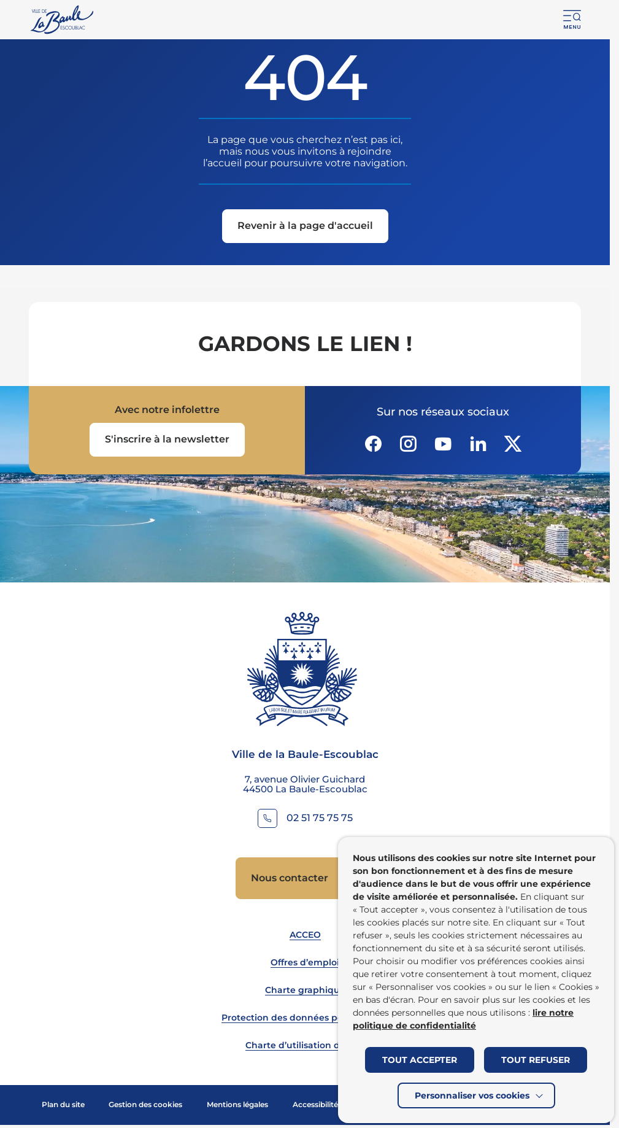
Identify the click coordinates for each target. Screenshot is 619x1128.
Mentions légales (237, 1104)
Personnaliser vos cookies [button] (472, 1095)
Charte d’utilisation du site (304, 1045)
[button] (572, 19)
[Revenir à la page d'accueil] (305, 227)
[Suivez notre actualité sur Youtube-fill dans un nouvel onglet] (443, 444)
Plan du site (63, 1104)
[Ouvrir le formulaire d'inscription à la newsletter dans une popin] (167, 440)
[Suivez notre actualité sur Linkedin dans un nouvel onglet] (478, 444)
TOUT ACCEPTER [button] (419, 1059)
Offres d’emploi (305, 962)
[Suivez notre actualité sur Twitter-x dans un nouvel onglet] (513, 444)
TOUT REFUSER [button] (535, 1059)
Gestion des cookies (145, 1104)
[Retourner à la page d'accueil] (63, 19)
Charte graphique (305, 989)
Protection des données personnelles (305, 1017)
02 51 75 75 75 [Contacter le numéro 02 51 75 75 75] (319, 818)
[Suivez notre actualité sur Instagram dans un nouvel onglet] (408, 444)
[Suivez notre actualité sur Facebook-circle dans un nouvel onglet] (373, 444)
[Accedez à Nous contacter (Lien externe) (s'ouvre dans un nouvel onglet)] (305, 878)
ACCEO (305, 934)
